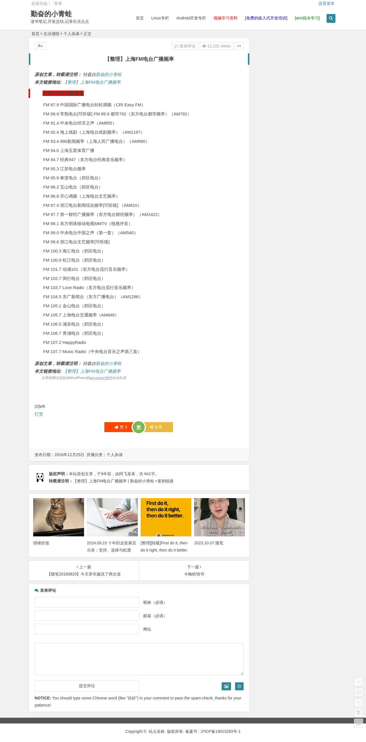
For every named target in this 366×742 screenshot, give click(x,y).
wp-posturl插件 (100, 378)
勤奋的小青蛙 (52, 14)
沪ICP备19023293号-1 (221, 730)
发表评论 (181, 46)
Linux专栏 (159, 18)
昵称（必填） (153, 601)
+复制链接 (164, 481)
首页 (139, 18)
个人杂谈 (71, 33)
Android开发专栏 (190, 18)
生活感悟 (51, 33)
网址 (145, 628)
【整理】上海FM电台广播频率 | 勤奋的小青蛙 (113, 481)
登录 (58, 3)
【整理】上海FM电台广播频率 (92, 82)
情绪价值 (41, 542)
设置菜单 (327, 3)
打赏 (39, 414)
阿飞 (123, 474)
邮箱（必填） (153, 615)
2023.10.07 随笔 (206, 542)
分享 (154, 427)
